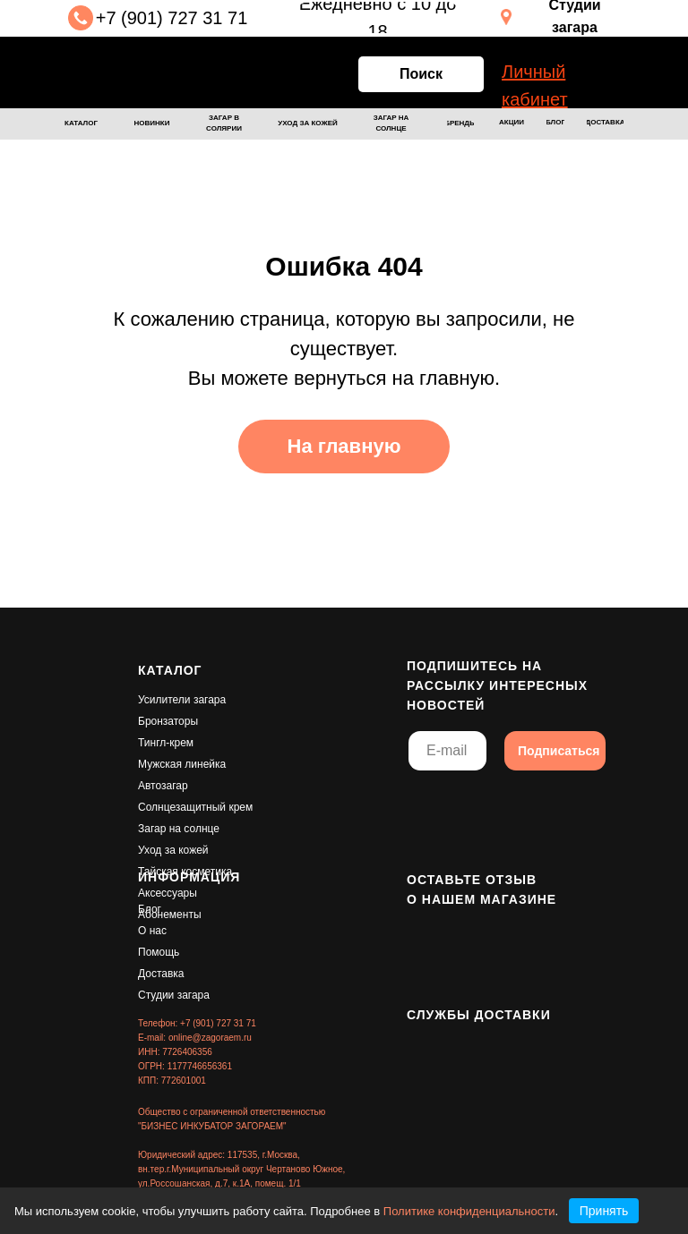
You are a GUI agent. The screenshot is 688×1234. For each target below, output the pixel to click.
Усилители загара (182, 700)
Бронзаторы (168, 721)
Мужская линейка (182, 764)
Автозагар (163, 785)
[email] (447, 750)
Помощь (158, 952)
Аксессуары (167, 893)
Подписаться (559, 751)
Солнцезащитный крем (195, 807)
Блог (149, 909)
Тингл (152, 742)
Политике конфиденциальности (469, 1211)
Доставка (161, 973)
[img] (139, 72)
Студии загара (174, 995)
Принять (604, 1211)
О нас (152, 930)
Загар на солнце (178, 828)
